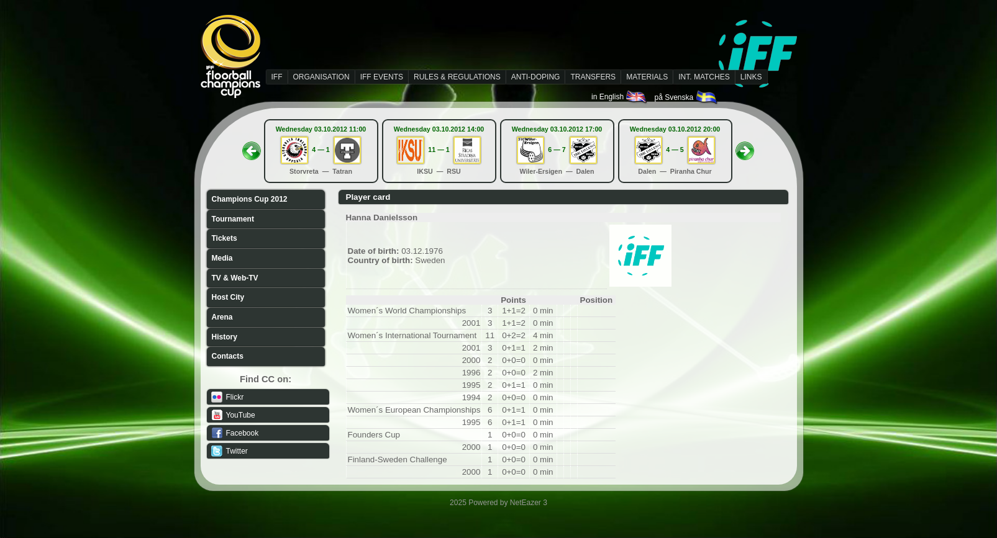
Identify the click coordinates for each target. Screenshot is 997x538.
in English (619, 96)
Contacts (228, 356)
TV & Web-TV (235, 278)
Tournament (233, 219)
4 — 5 (674, 149)
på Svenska (686, 97)
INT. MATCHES (703, 77)
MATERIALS (647, 77)
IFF (277, 77)
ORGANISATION (321, 77)
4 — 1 (320, 149)
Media (222, 258)
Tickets (224, 238)
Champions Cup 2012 (250, 199)
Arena (222, 317)
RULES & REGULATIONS (457, 77)
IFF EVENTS (381, 77)
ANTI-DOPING (535, 77)
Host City (228, 297)
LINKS (751, 77)
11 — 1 (438, 149)
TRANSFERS (593, 77)
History (224, 337)
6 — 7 (556, 149)
